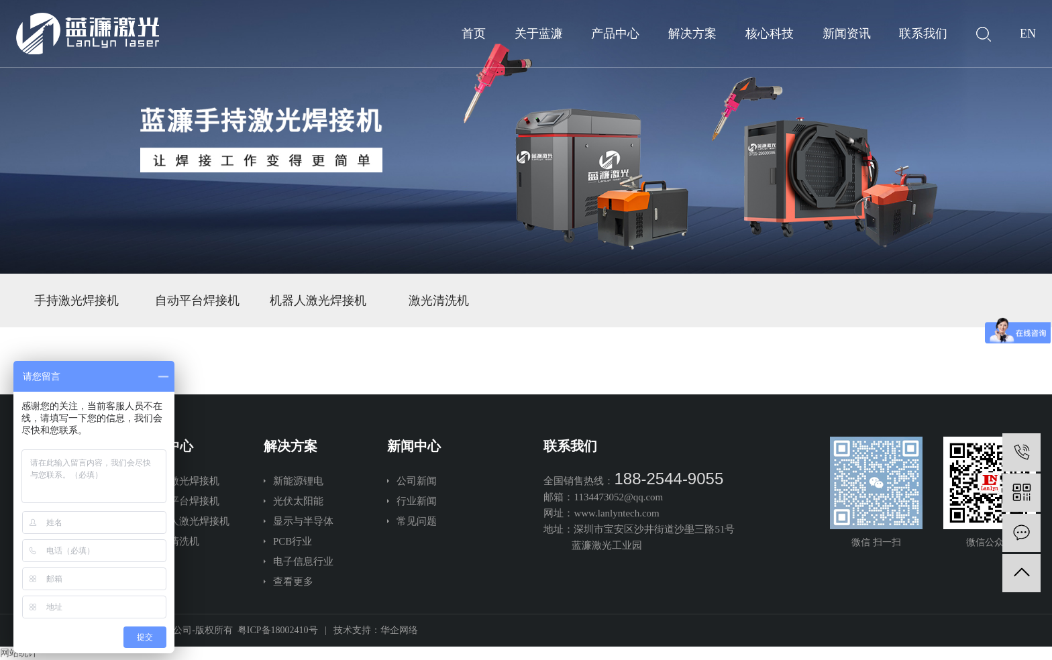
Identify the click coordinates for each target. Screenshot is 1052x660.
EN (1028, 33)
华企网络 (399, 630)
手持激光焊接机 (76, 300)
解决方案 (692, 33)
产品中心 (615, 33)
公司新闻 (417, 481)
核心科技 (769, 33)
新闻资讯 (847, 33)
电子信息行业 (303, 561)
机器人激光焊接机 (318, 300)
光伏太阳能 (298, 501)
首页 (474, 33)
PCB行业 (292, 541)
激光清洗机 (439, 300)
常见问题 (417, 521)
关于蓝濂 (539, 33)
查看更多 (293, 581)
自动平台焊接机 (197, 300)
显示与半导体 (303, 521)
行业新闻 (417, 501)
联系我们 (923, 33)
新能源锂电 (298, 481)
